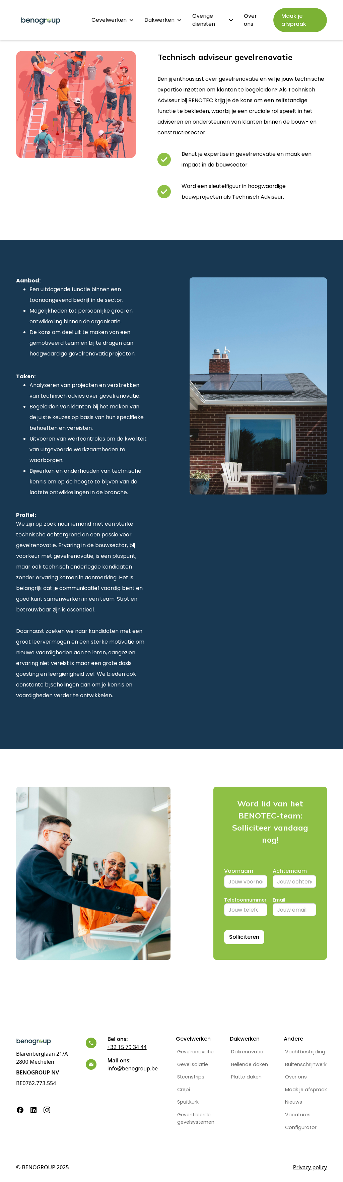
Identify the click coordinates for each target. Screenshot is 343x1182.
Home (73, 20)
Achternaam (290, 871)
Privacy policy (310, 1167)
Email (279, 900)
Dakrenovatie (247, 1051)
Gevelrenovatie (195, 1051)
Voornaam (238, 871)
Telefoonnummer (245, 900)
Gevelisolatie (192, 1064)
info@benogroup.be (132, 1068)
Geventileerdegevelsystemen (195, 1118)
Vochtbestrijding (305, 1051)
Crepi (183, 1089)
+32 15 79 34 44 (126, 1047)
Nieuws (293, 1102)
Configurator (301, 1127)
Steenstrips (190, 1076)
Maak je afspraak (306, 1089)
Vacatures (298, 1114)
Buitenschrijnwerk (306, 1064)
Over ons (250, 20)
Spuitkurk (188, 1102)
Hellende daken (249, 1064)
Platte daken (246, 1076)
